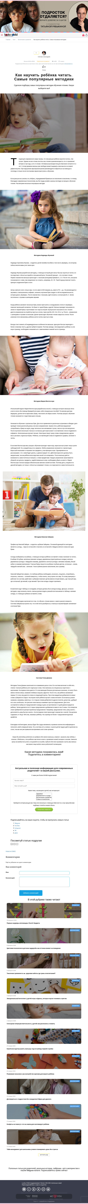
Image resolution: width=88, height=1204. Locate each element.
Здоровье (44, 794)
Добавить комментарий (30, 893)
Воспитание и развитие (44, 797)
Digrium (36, 1201)
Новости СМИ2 (11, 851)
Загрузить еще (44, 1155)
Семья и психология (44, 799)
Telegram (17, 823)
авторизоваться (68, 63)
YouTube (17, 826)
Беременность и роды (44, 796)
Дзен (16, 833)
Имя (7, 872)
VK (15, 830)
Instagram (18, 828)
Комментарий (10, 878)
